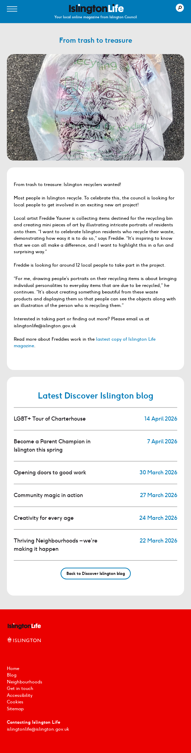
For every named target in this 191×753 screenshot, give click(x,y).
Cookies (15, 702)
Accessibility (19, 695)
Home (13, 668)
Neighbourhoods (24, 682)
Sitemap (15, 709)
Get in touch (20, 688)
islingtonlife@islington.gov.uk (38, 729)
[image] (96, 9)
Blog (12, 675)
